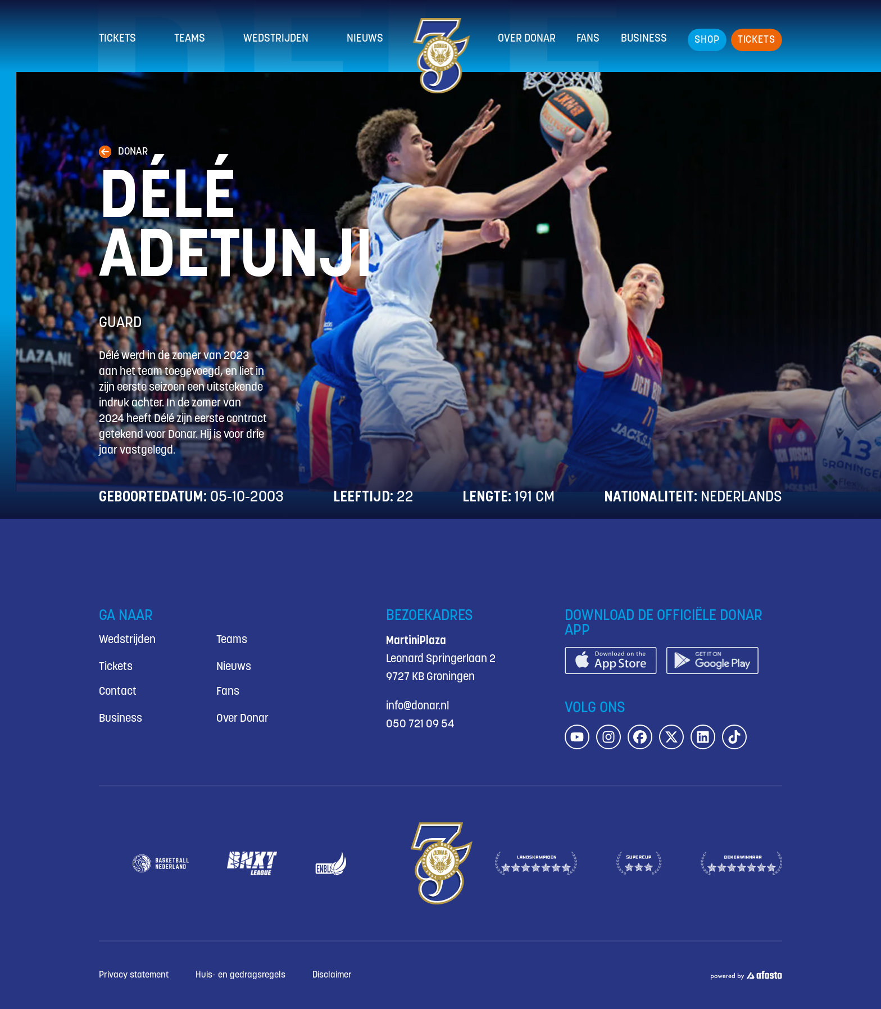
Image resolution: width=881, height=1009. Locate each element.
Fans (588, 39)
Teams (189, 39)
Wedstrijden (275, 39)
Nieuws (365, 39)
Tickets (117, 39)
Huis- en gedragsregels (240, 975)
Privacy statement (134, 975)
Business (644, 39)
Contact (118, 691)
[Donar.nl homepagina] (440, 55)
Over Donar (527, 39)
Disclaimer (332, 975)
